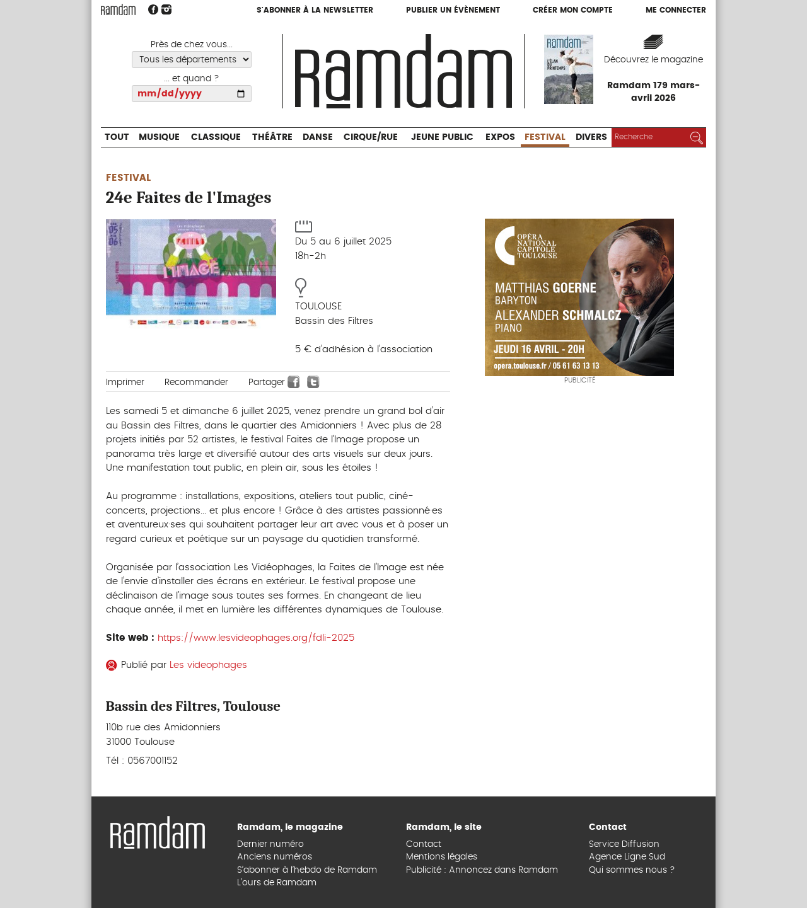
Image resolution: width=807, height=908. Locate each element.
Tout (117, 137)
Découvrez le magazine (653, 59)
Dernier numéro (270, 844)
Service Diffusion (624, 844)
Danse (318, 137)
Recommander (196, 382)
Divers (591, 137)
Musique (159, 137)
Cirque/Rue (371, 137)
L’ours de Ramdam (276, 882)
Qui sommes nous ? (632, 870)
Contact (423, 844)
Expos (500, 137)
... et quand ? (191, 78)
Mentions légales (441, 857)
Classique (216, 137)
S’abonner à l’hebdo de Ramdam (307, 870)
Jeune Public (442, 137)
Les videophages (208, 665)
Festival (545, 137)
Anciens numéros (274, 857)
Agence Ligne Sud (627, 857)
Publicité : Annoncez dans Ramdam (482, 870)
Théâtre (272, 137)
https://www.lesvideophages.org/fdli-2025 (256, 638)
